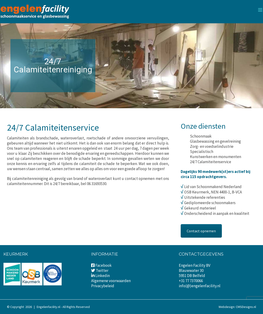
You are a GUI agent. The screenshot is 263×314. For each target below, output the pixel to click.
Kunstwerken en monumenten (215, 156)
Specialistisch (201, 151)
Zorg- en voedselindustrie (211, 146)
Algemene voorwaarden (111, 280)
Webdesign (226, 307)
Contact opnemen (201, 231)
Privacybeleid (102, 285)
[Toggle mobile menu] (260, 9)
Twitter (102, 270)
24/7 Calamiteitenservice (210, 161)
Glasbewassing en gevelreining (215, 141)
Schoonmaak (201, 136)
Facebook (103, 265)
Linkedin (100, 275)
